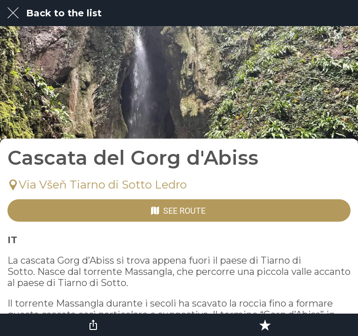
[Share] (93, 325)
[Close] (13, 13)
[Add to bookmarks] (265, 325)
